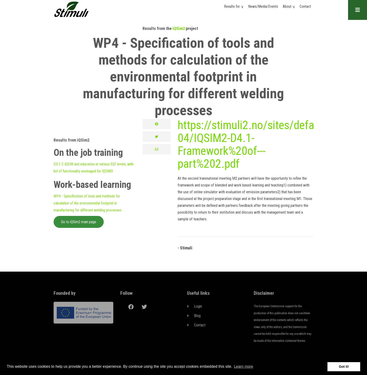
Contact (305, 6)
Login (198, 306)
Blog (197, 315)
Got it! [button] (344, 366)
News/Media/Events (263, 6)
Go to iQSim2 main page (78, 222)
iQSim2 (178, 28)
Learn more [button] (243, 366)
